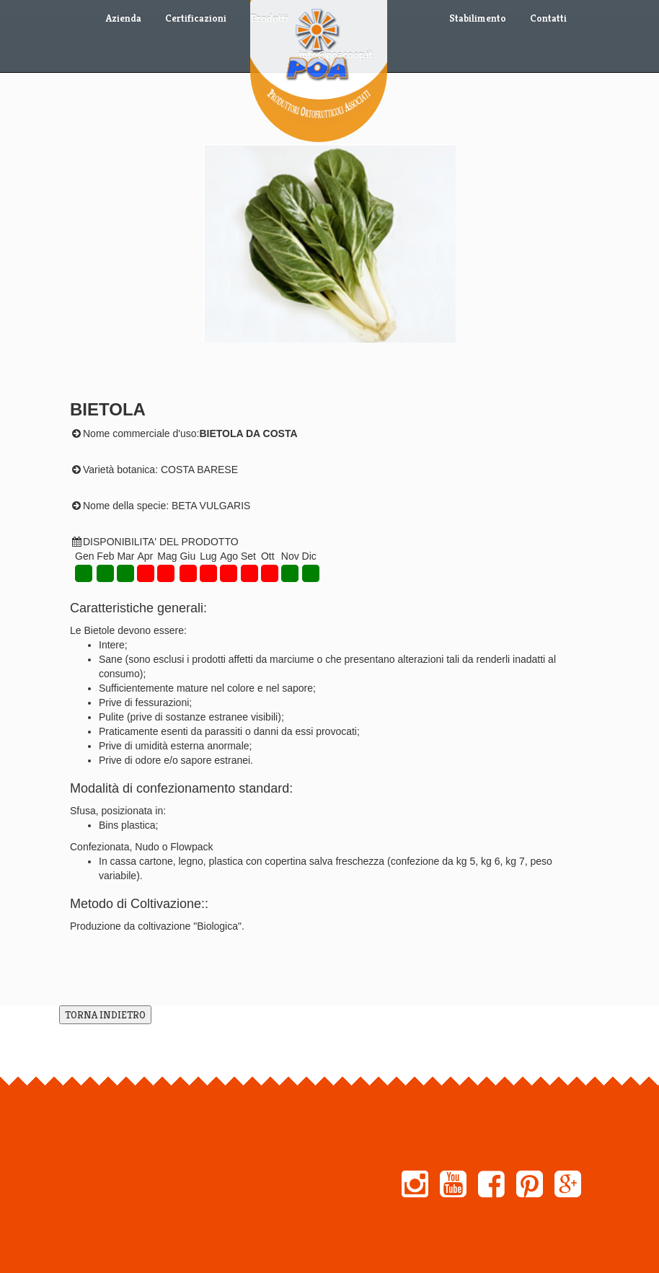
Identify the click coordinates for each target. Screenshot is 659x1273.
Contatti (548, 18)
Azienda (123, 18)
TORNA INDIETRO (105, 1014)
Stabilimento (477, 18)
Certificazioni (195, 18)
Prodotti (269, 18)
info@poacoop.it (336, 54)
